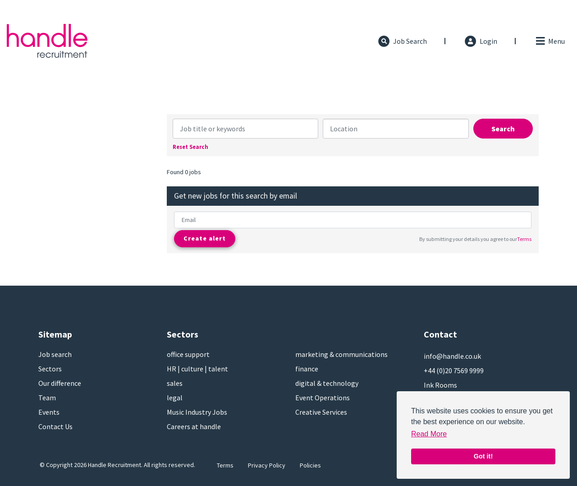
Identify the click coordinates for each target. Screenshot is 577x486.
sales (175, 383)
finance (306, 368)
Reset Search (190, 147)
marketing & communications (341, 354)
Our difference (59, 383)
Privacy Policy (266, 465)
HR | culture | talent (197, 368)
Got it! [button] (483, 456)
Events (49, 412)
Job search (55, 354)
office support (188, 354)
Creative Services (321, 412)
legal (175, 397)
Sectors (50, 368)
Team (47, 397)
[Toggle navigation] (549, 41)
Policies (310, 465)
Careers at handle (194, 426)
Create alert (204, 238)
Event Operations (322, 397)
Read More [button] (429, 434)
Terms (524, 239)
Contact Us (55, 426)
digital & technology (326, 383)
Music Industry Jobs (197, 412)
